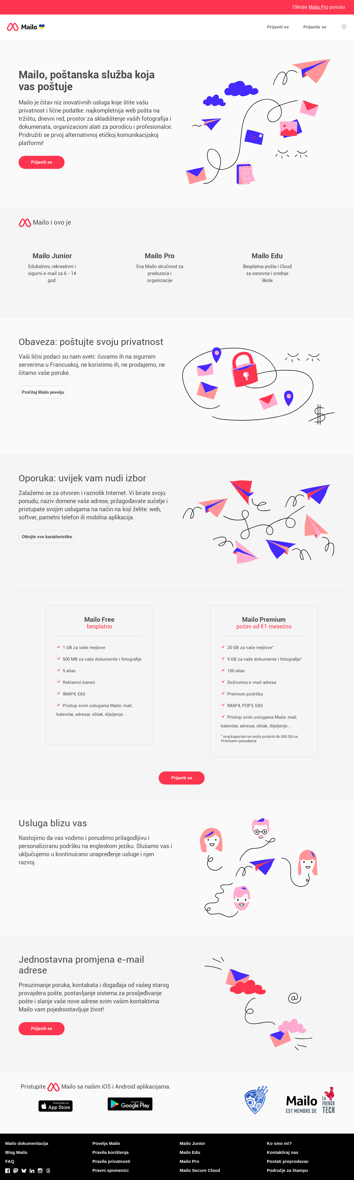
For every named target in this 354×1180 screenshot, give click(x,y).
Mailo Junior (192, 1143)
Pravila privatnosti (111, 1161)
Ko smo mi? (279, 1143)
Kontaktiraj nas (282, 1152)
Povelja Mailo (106, 1143)
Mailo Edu (190, 1152)
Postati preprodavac (288, 1161)
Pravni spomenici (110, 1170)
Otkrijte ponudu (318, 7)
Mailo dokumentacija (26, 1143)
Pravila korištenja (110, 1152)
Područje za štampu (287, 1170)
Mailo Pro (189, 1161)
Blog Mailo (16, 1152)
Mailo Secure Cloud (200, 1170)
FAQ (9, 1161)
